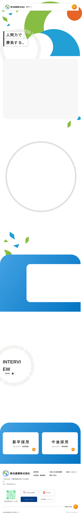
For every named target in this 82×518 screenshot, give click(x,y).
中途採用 (60, 444)
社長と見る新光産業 (56, 472)
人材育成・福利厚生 (39, 475)
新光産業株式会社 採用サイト (12, 512)
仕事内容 (36, 472)
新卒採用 (21, 444)
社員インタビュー (71, 472)
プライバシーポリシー (72, 512)
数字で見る (53, 475)
